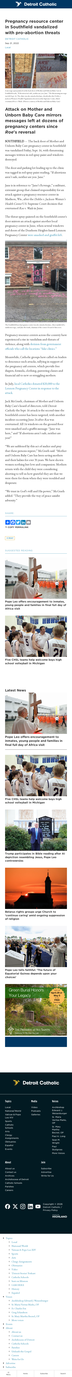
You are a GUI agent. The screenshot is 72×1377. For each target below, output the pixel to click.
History (15, 1288)
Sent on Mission (20, 1281)
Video (35, 1107)
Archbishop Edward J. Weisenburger (59, 1110)
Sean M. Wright (56, 1141)
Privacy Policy (50, 1211)
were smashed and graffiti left (45, 235)
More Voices (58, 1153)
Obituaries (10, 1142)
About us (10, 1169)
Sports (8, 1121)
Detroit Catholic (17, 39)
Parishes (9, 1187)
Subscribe (46, 1169)
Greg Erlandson (20, 1311)
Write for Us (47, 1176)
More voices (18, 1319)
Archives (9, 1176)
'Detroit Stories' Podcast (24, 1273)
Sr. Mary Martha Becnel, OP (58, 1130)
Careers (9, 1191)
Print (10, 538)
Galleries (36, 1114)
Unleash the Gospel (22, 1349)
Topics (9, 1239)
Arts (7, 1131)
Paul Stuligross (57, 1148)
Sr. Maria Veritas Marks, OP (59, 1120)
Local (8, 47)
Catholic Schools (9, 1126)
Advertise (46, 1172)
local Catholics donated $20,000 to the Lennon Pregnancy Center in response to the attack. (33, 388)
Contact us (11, 1172)
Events (8, 1149)
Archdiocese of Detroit (17, 1180)
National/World (13, 1111)
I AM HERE (18, 1284)
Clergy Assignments (12, 1137)
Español (9, 1146)
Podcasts (37, 1111)
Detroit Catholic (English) (19, 1368)
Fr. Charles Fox (19, 1307)
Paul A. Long (59, 1136)
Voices (9, 1296)
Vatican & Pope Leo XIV (13, 1116)
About (9, 1326)
